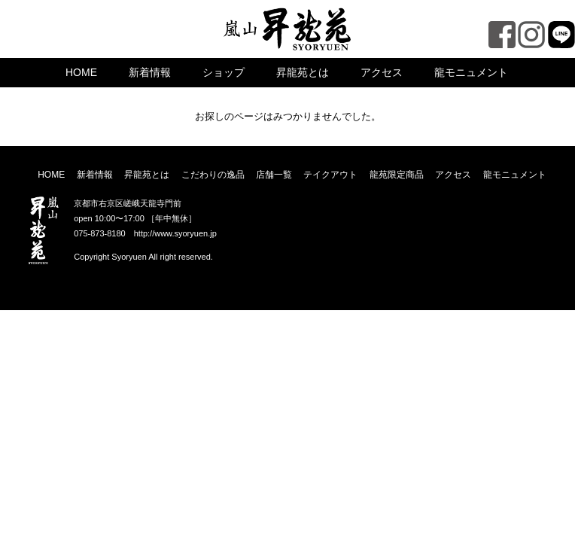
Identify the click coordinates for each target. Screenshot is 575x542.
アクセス (382, 72)
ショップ (223, 72)
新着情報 (150, 72)
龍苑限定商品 (397, 174)
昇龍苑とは (302, 72)
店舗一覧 (274, 174)
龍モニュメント (471, 72)
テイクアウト (330, 174)
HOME (81, 72)
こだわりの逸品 (213, 174)
